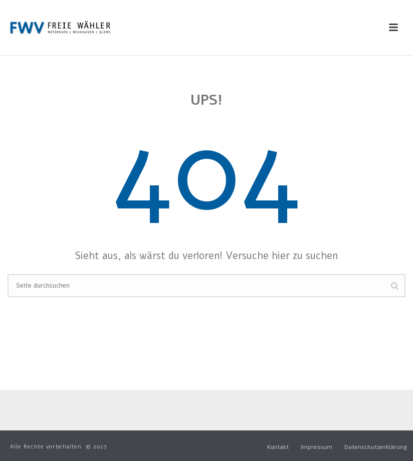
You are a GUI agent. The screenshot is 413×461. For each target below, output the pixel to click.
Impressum (316, 447)
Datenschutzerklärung (375, 447)
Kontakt (278, 447)
